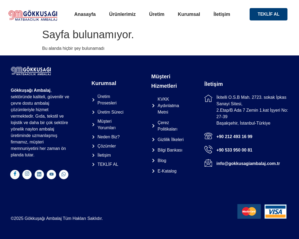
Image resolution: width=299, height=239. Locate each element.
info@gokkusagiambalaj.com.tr (248, 163)
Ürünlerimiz (122, 14)
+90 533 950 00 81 (234, 150)
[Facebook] (15, 174)
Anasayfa (85, 14)
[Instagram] (27, 174)
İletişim (222, 14)
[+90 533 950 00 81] (208, 149)
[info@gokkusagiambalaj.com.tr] (208, 163)
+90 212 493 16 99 (234, 136)
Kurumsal (189, 14)
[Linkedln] (39, 174)
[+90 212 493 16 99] (208, 136)
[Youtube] (51, 174)
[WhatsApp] (63, 174)
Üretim (156, 14)
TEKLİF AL (268, 14)
